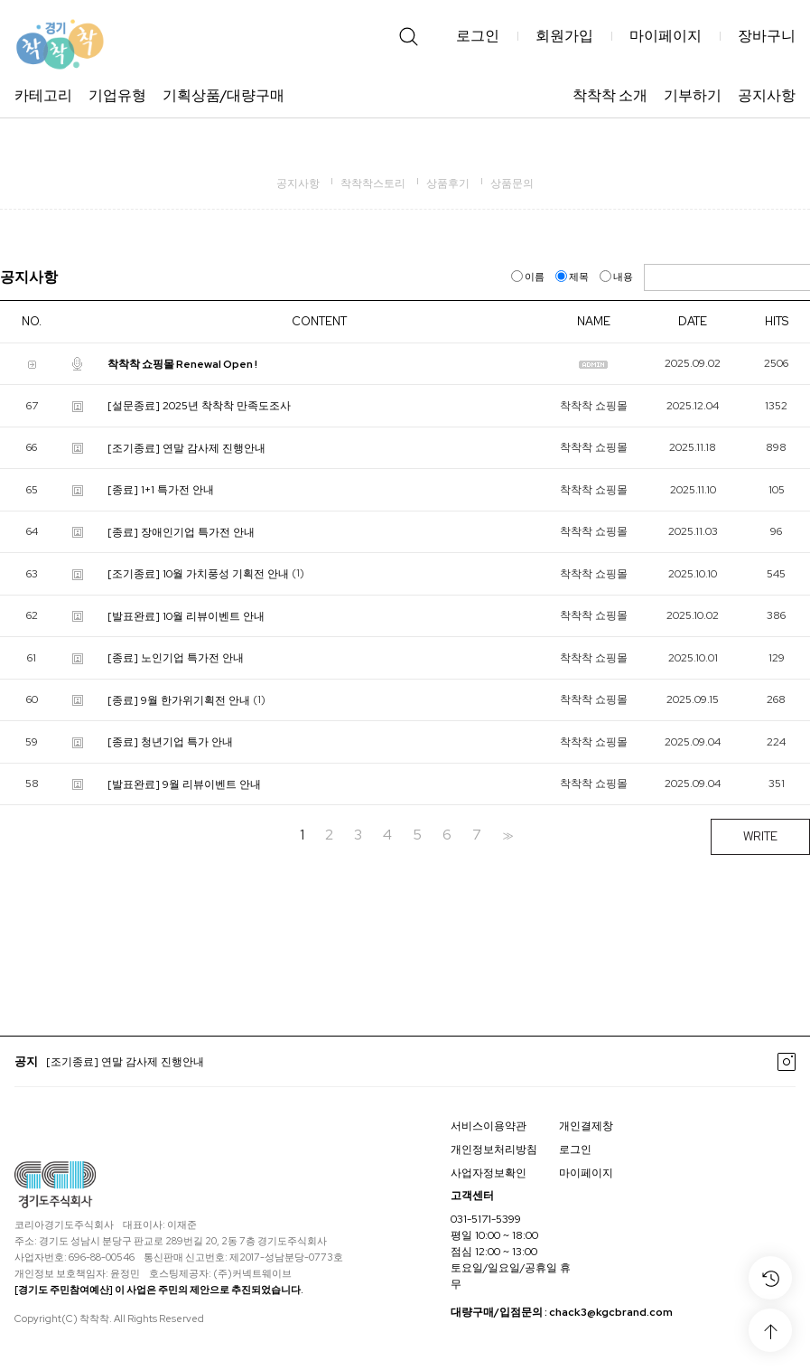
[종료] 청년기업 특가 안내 (170, 742)
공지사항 (767, 95)
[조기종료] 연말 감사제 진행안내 (186, 447)
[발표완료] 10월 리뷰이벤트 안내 (186, 615)
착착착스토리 (372, 183)
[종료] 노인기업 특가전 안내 (175, 658)
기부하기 (693, 95)
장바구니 (767, 35)
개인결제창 (586, 1126)
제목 (573, 276)
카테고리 (43, 95)
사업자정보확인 (488, 1173)
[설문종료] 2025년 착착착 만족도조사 (199, 406)
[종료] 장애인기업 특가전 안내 (181, 531)
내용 (617, 276)
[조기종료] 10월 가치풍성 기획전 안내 (198, 574)
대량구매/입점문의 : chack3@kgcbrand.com (562, 1312)
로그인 (477, 35)
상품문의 (512, 183)
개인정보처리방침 (494, 1149)
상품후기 (448, 183)
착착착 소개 (610, 95)
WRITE (760, 836)
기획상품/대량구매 (223, 95)
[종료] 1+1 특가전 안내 (160, 490)
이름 (528, 276)
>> (505, 835)
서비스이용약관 (488, 1126)
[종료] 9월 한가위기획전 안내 (178, 699)
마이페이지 (665, 35)
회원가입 (564, 35)
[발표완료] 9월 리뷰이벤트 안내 (184, 783)
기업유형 (117, 95)
